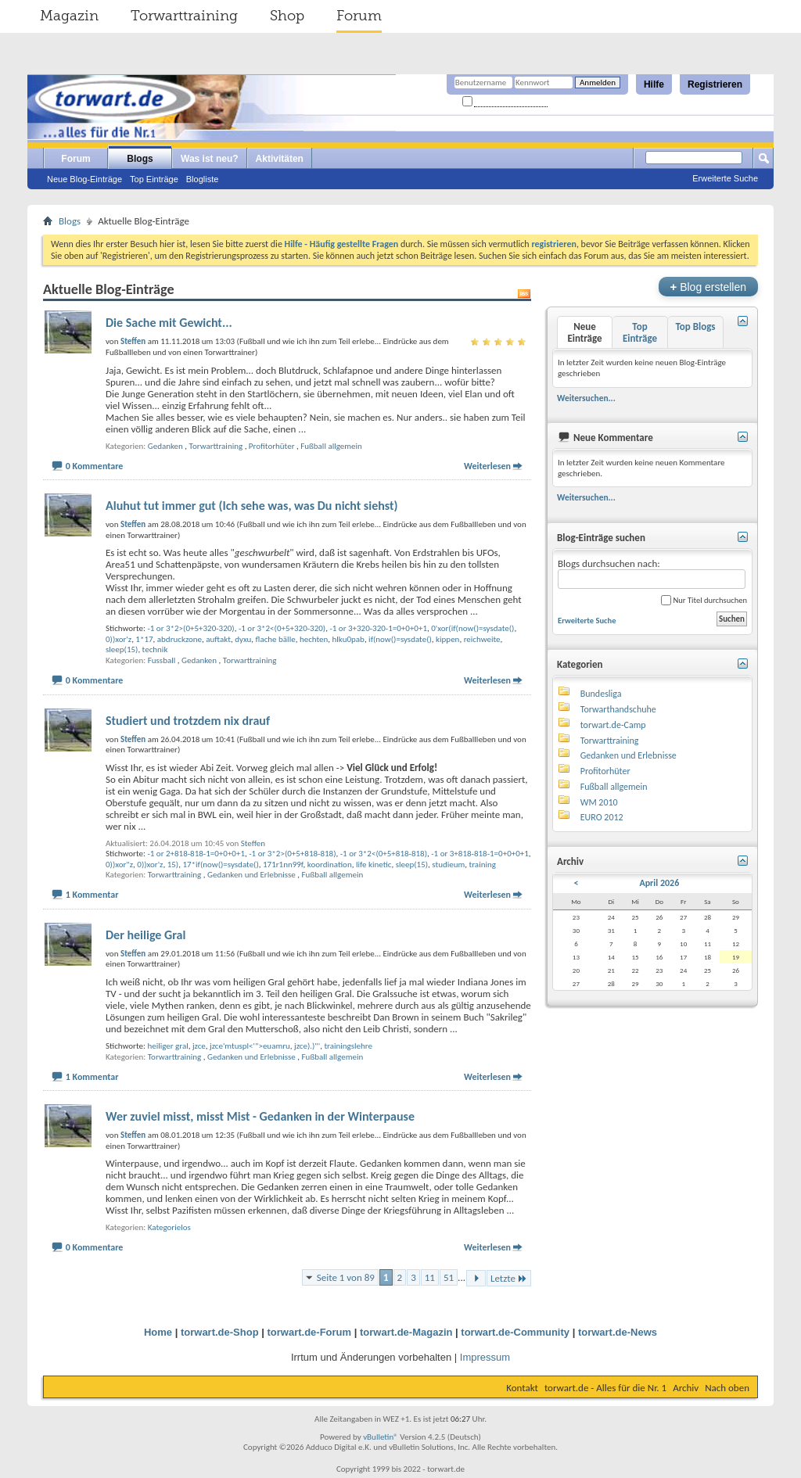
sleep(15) (122, 649)
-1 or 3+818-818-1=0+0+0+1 (480, 853)
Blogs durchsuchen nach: (651, 574)
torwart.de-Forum (310, 1332)
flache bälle (276, 639)
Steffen (253, 843)
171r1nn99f (283, 864)
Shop (287, 15)
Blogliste (202, 179)
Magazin (69, 15)
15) (173, 864)
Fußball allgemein (331, 446)
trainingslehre (348, 1046)
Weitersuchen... (586, 398)
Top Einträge (154, 179)
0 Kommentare (95, 466)
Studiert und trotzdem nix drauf (188, 720)
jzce (199, 1046)
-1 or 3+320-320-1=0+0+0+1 (378, 628)
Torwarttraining (184, 15)
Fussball (162, 660)
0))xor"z (119, 864)
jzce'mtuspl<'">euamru (250, 1046)
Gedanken (165, 446)
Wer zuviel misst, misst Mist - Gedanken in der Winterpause (260, 1116)
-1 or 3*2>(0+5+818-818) (292, 853)
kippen (447, 639)
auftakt (218, 639)
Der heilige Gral (145, 934)
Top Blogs (695, 326)
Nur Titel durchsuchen (704, 600)
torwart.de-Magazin (406, 1332)
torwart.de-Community (515, 1332)
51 (449, 1277)
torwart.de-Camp (613, 724)
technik (155, 649)
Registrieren (715, 84)
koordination (329, 864)
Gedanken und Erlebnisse (251, 875)
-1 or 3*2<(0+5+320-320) (282, 628)
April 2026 (659, 882)
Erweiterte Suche (725, 178)
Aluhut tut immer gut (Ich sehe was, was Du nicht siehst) (252, 505)
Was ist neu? (210, 158)
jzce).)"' (307, 1046)
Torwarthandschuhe (618, 709)
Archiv (686, 1388)
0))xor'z (118, 639)
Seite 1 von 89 (346, 1277)
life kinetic (374, 864)
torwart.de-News (617, 1332)
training (482, 864)
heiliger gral (167, 1046)
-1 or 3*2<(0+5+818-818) (383, 853)
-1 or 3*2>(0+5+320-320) (190, 628)
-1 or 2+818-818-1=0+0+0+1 (196, 853)
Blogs (140, 158)
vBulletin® (380, 1437)
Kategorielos (169, 1227)
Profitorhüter (272, 446)
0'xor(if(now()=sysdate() (472, 628)
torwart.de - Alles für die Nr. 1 (605, 1388)
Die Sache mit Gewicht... (169, 322)
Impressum (485, 1357)
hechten (314, 639)
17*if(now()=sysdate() (220, 864)
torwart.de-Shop (220, 1332)
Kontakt (522, 1388)
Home (158, 1332)
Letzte (508, 1278)
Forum (359, 15)
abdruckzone (179, 639)
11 (430, 1277)
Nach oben (727, 1388)
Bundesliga (601, 693)
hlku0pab (348, 639)
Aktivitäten (280, 158)
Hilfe (654, 84)
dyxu (243, 639)
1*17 (144, 639)
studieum (448, 864)
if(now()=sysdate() (400, 639)
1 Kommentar (92, 894)
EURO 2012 (601, 817)
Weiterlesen (487, 466)
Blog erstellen (708, 286)
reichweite (482, 639)
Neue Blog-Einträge (84, 179)
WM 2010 (599, 802)
